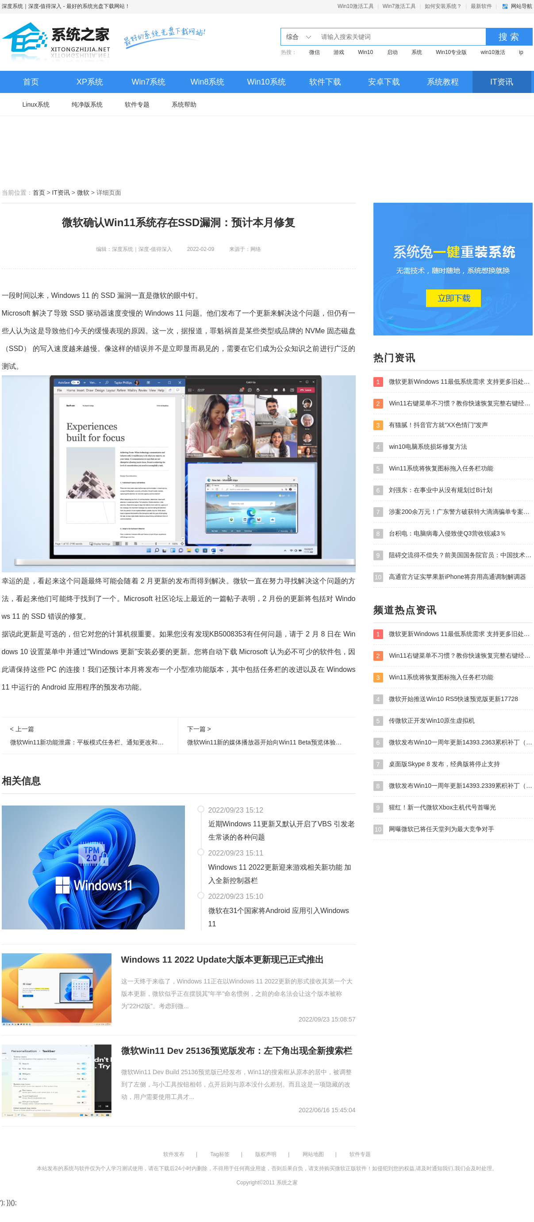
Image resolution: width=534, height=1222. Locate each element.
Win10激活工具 (356, 6)
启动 (392, 52)
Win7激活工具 (399, 6)
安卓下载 (384, 81)
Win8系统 (207, 81)
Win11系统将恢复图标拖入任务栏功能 (433, 469)
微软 (83, 192)
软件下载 (325, 81)
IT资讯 (501, 81)
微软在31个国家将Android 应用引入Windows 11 (278, 917)
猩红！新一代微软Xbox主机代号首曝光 (434, 808)
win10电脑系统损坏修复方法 (420, 447)
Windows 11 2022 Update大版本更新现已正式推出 (222, 959)
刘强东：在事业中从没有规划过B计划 (432, 490)
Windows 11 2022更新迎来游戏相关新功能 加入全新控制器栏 (280, 873)
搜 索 (509, 37)
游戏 (339, 52)
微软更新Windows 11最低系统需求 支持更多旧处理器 (453, 382)
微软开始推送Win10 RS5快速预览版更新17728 (446, 699)
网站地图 (313, 1154)
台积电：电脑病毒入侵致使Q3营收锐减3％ (439, 534)
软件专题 (137, 104)
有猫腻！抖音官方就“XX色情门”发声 (430, 425)
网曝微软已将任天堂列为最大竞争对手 (434, 829)
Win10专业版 (451, 52)
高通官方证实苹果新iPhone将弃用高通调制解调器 (449, 577)
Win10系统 (266, 81)
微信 (314, 52)
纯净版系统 (87, 104)
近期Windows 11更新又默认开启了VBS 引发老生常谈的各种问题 (281, 830)
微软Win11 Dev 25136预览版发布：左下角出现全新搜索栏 (236, 1051)
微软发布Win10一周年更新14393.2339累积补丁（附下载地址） (453, 786)
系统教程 (443, 81)
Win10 (365, 52)
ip (521, 52)
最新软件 (481, 6)
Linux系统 (36, 104)
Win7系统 (148, 81)
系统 (416, 52)
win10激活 (493, 52)
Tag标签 (219, 1154)
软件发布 (173, 1154)
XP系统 (90, 81)
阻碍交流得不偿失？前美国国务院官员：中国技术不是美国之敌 (453, 555)
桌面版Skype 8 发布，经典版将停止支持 (436, 764)
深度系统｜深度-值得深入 (32, 6)
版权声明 (266, 1154)
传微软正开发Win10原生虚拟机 (424, 721)
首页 (31, 81)
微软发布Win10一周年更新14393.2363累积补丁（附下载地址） (453, 743)
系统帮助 (184, 104)
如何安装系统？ (443, 6)
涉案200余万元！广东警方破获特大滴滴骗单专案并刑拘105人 (453, 512)
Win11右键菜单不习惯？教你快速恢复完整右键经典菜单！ (453, 404)
